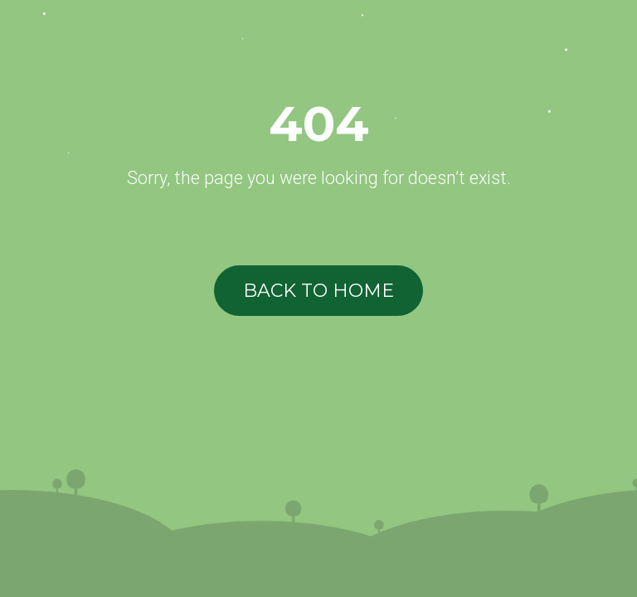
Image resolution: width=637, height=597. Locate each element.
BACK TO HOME (318, 290)
